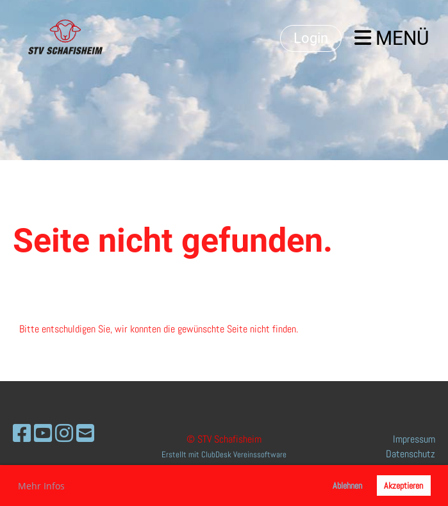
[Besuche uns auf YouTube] (43, 433)
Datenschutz (410, 454)
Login (311, 38)
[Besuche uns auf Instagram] (64, 433)
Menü (391, 38)
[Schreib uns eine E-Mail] (85, 433)
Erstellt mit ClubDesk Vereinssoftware (224, 454)
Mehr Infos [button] (41, 486)
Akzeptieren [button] (403, 485)
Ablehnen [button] (347, 485)
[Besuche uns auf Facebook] (22, 433)
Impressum (414, 439)
